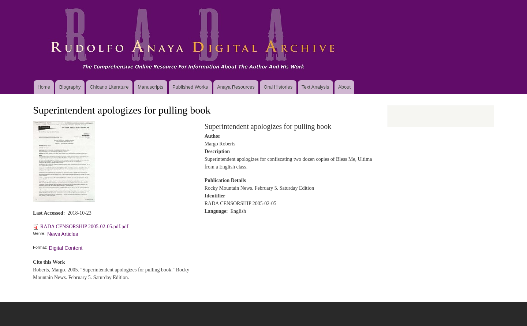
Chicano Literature (109, 87)
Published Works (190, 87)
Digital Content (66, 248)
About (344, 87)
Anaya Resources (236, 87)
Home (43, 87)
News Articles (62, 234)
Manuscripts (150, 87)
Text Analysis (315, 87)
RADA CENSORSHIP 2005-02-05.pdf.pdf (84, 226)
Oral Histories (278, 87)
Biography (70, 87)
